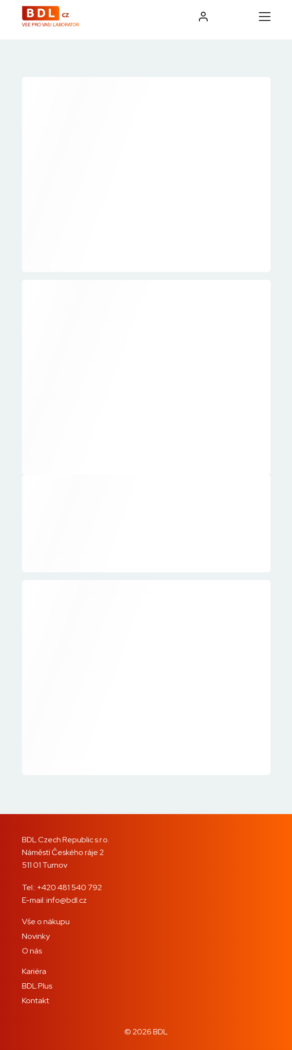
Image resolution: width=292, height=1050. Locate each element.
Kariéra (34, 971)
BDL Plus (37, 986)
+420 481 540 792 (69, 887)
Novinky (36, 936)
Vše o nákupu (46, 921)
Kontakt (35, 1000)
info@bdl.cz (66, 900)
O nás (32, 951)
